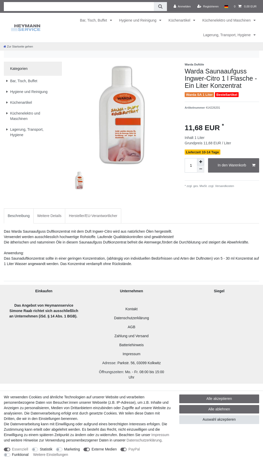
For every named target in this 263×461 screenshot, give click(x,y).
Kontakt (131, 309)
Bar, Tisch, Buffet (94, 20)
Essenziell (20, 449)
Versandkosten (224, 185)
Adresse (108, 363)
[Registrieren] (207, 6)
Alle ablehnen (219, 409)
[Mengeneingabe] (191, 165)
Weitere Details (49, 216)
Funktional (20, 455)
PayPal (134, 449)
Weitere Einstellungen (50, 455)
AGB (131, 327)
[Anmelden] (182, 6)
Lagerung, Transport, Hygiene (227, 35)
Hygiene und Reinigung (138, 20)
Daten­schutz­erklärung (144, 440)
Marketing (72, 449)
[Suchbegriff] (79, 6)
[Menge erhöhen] (200, 161)
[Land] (226, 6)
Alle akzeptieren (219, 399)
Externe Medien (104, 449)
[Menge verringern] (200, 169)
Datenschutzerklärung (131, 318)
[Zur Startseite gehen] (18, 46)
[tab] (19, 215)
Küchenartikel (179, 20)
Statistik (46, 449)
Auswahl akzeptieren (219, 419)
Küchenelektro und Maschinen (227, 20)
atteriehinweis (133, 345)
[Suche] (160, 6)
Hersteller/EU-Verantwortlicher (93, 216)
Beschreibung (19, 216)
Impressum (131, 354)
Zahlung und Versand (131, 336)
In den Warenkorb (236, 165)
